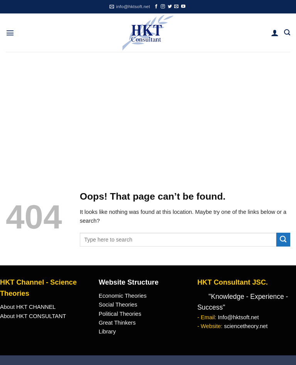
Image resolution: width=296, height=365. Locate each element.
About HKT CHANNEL (28, 307)
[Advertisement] (148, 109)
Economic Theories (122, 296)
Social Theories (118, 305)
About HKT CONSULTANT (33, 316)
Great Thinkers (117, 323)
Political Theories (120, 314)
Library (107, 331)
